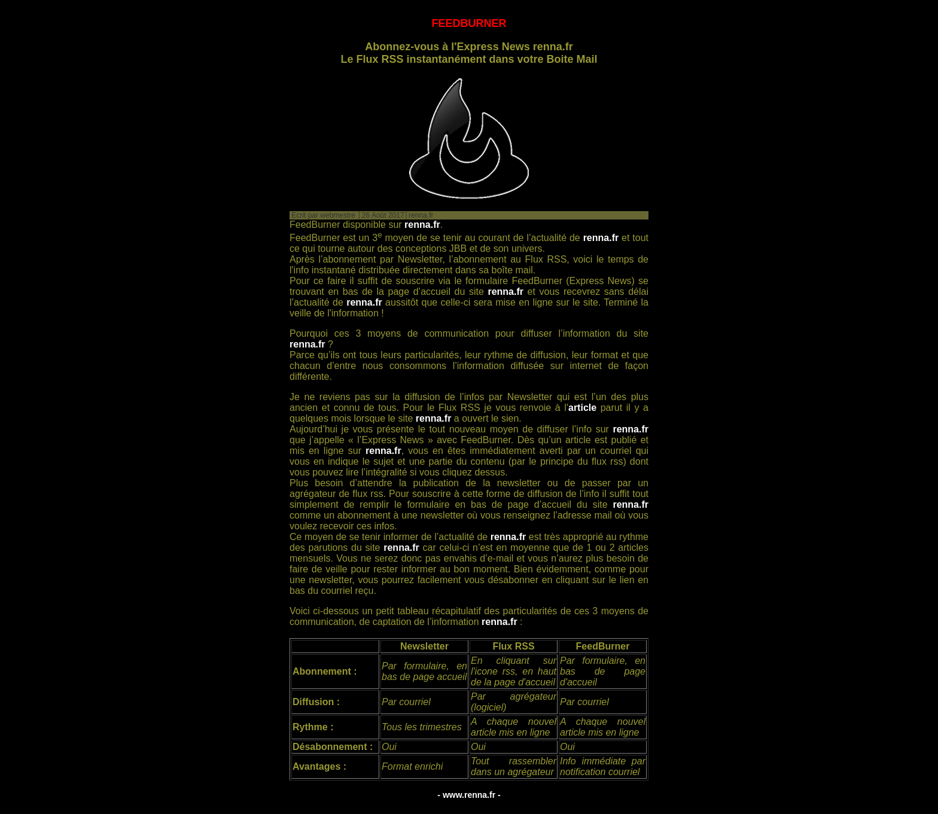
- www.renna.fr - (468, 795)
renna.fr (422, 224)
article (582, 408)
